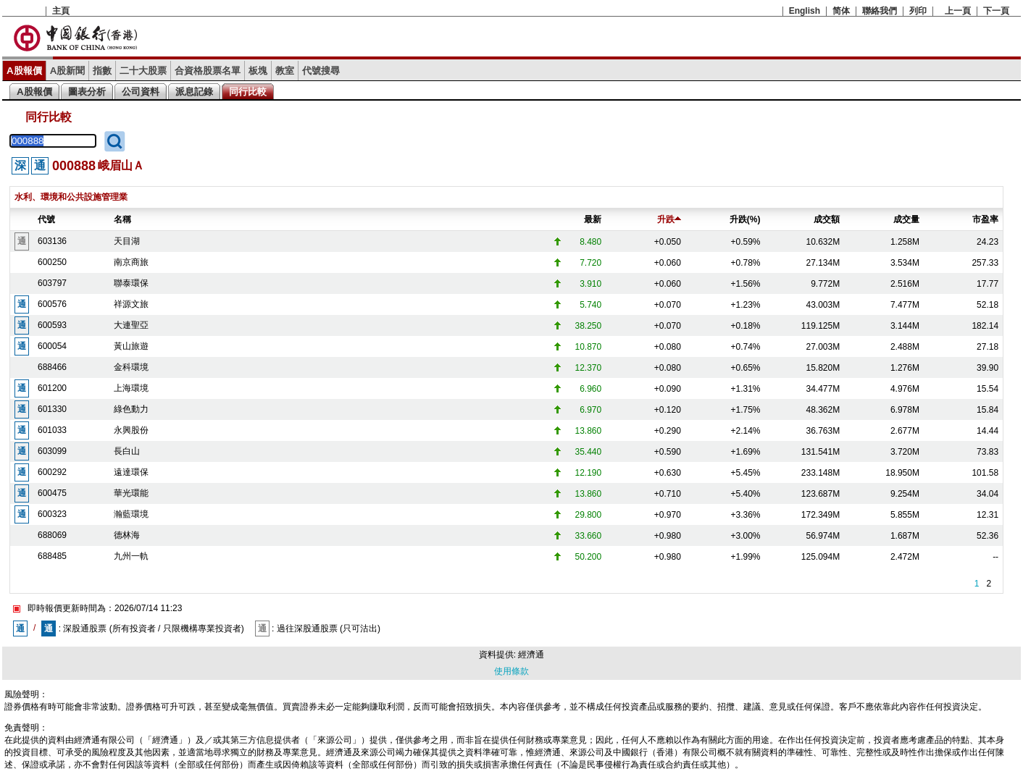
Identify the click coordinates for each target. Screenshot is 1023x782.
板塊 (258, 70)
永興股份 (131, 430)
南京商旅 (131, 262)
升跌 (669, 219)
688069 (52, 535)
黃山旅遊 (131, 346)
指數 (102, 70)
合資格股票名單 (208, 70)
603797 (52, 283)
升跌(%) (745, 219)
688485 (52, 556)
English (804, 11)
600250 (52, 262)
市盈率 (985, 219)
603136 (52, 241)
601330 (52, 409)
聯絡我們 (879, 11)
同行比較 (248, 91)
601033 (52, 430)
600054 (52, 346)
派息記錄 (194, 91)
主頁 (61, 11)
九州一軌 (131, 556)
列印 (918, 11)
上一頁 (958, 11)
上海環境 (131, 388)
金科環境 (131, 367)
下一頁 (996, 11)
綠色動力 (131, 409)
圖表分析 (87, 91)
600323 (52, 514)
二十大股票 (143, 70)
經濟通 (531, 654)
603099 (52, 451)
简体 (841, 11)
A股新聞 (67, 70)
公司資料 (140, 91)
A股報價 (24, 70)
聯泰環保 (131, 283)
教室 (284, 70)
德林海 (127, 535)
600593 (52, 325)
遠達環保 (131, 472)
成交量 (906, 219)
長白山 (127, 451)
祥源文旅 (131, 304)
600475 (52, 493)
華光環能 (131, 493)
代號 (46, 219)
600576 (52, 304)
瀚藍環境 (131, 514)
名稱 (122, 219)
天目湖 (127, 241)
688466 (52, 367)
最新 (592, 219)
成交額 (827, 219)
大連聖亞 (131, 325)
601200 (52, 388)
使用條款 (511, 671)
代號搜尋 (321, 70)
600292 (52, 472)
